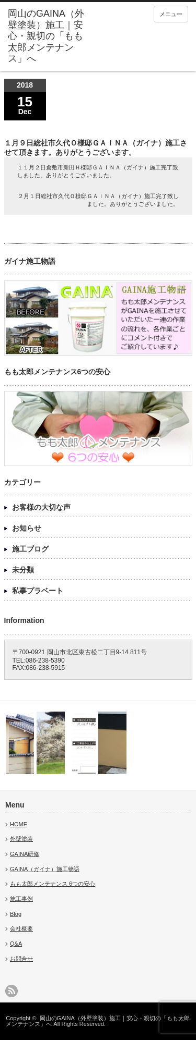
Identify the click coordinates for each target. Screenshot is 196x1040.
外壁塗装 (21, 839)
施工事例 (21, 899)
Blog (15, 914)
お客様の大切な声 (41, 507)
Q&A (16, 943)
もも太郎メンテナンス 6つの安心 (52, 883)
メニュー (170, 14)
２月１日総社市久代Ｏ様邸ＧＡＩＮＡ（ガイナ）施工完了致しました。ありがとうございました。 (98, 200)
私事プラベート (37, 590)
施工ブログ (30, 549)
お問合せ (21, 959)
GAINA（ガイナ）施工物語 (44, 869)
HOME (18, 824)
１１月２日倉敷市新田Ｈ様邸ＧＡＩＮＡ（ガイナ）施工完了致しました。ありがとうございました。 (97, 171)
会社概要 (21, 928)
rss (11, 991)
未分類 (23, 570)
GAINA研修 (24, 854)
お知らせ (26, 528)
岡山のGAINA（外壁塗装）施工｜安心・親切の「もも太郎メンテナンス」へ (98, 1021)
